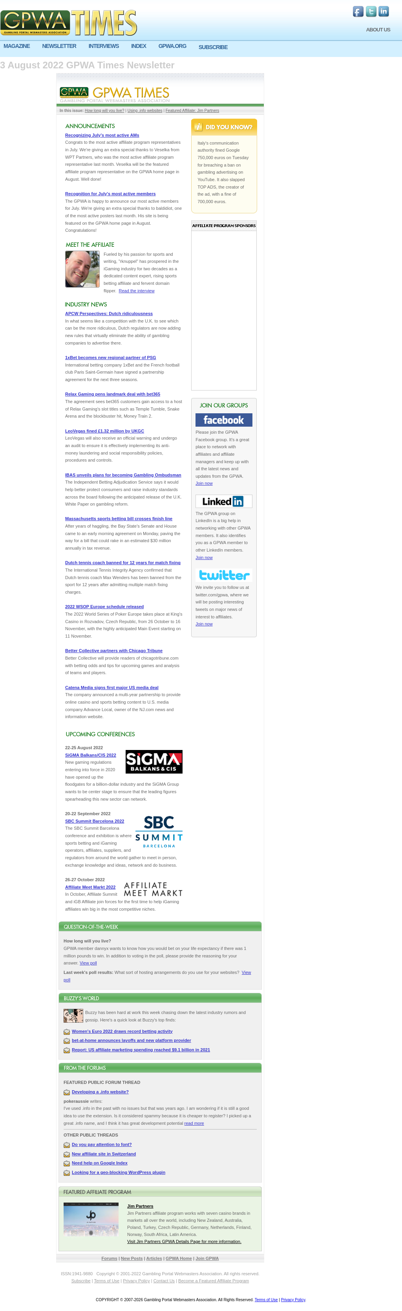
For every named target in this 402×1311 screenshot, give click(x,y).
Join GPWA (207, 1258)
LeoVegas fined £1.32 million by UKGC (104, 431)
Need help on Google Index (100, 1163)
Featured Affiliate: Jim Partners (192, 110)
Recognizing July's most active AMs (102, 135)
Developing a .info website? (100, 1091)
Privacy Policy (136, 1280)
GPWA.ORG (172, 46)
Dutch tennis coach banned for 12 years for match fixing (123, 562)
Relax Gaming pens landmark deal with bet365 (112, 394)
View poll (88, 963)
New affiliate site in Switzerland (104, 1153)
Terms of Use (106, 1280)
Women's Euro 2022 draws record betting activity (122, 1031)
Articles (154, 1258)
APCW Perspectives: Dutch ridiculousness (109, 313)
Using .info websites (145, 110)
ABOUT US (378, 30)
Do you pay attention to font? (102, 1144)
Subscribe (81, 1280)
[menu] (201, 49)
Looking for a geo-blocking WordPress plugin (118, 1172)
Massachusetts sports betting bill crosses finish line (118, 518)
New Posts (132, 1258)
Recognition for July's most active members (110, 193)
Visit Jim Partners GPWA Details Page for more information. (184, 1241)
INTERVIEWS (104, 46)
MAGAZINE (17, 46)
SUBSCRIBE (213, 47)
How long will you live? (104, 110)
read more (194, 1123)
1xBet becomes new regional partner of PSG (110, 357)
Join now (204, 483)
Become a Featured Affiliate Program (213, 1280)
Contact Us (164, 1280)
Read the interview (137, 290)
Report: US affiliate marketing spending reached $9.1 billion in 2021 (141, 1049)
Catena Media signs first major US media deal (112, 687)
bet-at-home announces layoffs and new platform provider (131, 1040)
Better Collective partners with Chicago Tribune (114, 650)
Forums (109, 1258)
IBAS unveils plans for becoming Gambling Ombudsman (123, 475)
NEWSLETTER (59, 46)
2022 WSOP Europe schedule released (104, 606)
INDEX (138, 46)
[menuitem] (19, 46)
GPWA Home (179, 1258)
